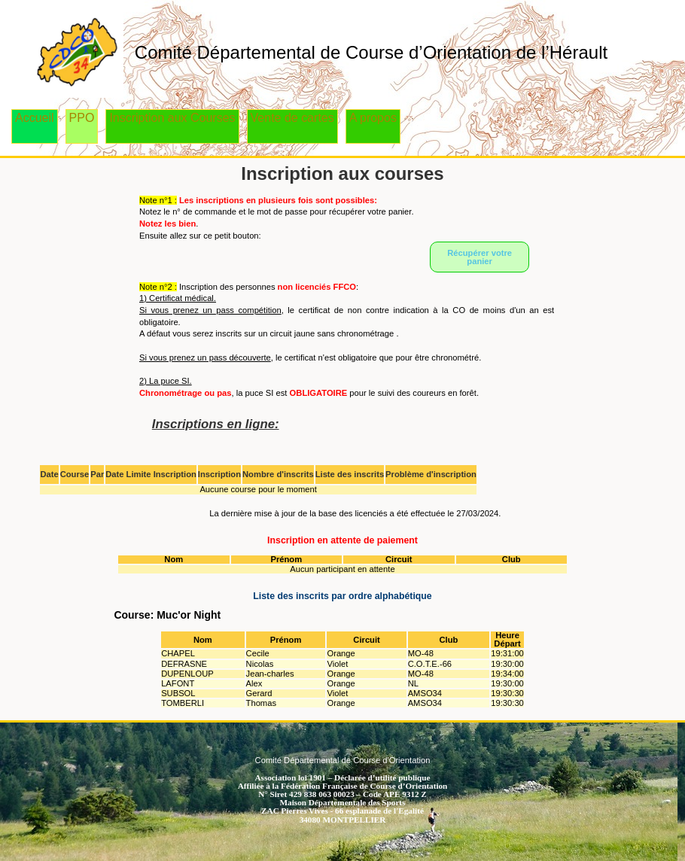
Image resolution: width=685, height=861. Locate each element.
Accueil (34, 117)
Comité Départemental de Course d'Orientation (343, 760)
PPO (82, 117)
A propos (373, 117)
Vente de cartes (292, 117)
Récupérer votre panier (479, 257)
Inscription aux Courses (172, 117)
